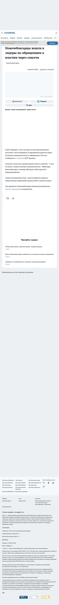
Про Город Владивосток (8, 491)
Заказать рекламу (36, 38)
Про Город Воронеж (7, 482)
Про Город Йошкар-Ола (35, 482)
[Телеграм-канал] (42, 101)
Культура (19, 38)
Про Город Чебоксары (8, 480)
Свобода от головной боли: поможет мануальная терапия (29, 263)
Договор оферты (6, 501)
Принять (52, 43)
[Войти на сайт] (56, 33)
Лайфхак (12, 38)
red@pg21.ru (9, 545)
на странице (19, 158)
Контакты (37, 498)
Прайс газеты (22, 501)
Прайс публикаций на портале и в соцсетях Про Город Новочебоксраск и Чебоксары (43, 502)
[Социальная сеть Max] (29, 105)
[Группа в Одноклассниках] (48, 483)
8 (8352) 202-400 (12, 543)
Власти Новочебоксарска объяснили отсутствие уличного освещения (29, 255)
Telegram (4, 498)
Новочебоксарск (12, 63)
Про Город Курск (6, 485)
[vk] (7, 198)
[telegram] (13, 198)
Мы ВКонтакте (48, 38)
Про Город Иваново (20, 482)
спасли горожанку (12, 189)
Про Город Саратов (7, 487)
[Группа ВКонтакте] (17, 101)
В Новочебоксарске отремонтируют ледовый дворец (29, 248)
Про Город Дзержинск (34, 487)
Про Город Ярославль (34, 480)
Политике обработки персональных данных (26, 43)
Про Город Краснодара (21, 491)
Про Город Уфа (32, 485)
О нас (20, 498)
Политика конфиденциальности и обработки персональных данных (20, 577)
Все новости (4, 38)
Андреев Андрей (47, 69)
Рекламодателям (6, 506)
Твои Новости (19, 480)
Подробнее (18, 574)
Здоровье (27, 38)
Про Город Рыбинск (20, 485)
